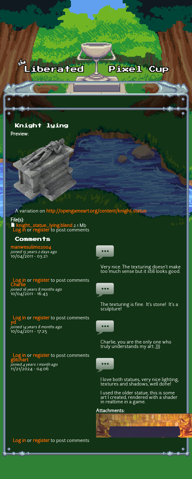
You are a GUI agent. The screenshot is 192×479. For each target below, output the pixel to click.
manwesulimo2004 (31, 247)
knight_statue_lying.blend (44, 226)
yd (13, 322)
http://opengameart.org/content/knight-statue (96, 211)
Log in (19, 230)
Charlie (18, 285)
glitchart (19, 360)
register (41, 230)
